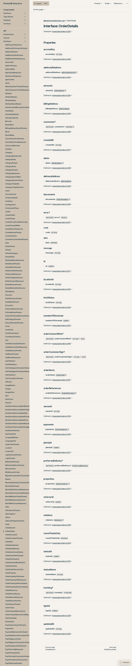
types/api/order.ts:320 (61, 31)
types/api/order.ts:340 (61, 398)
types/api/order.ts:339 (61, 95)
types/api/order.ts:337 (61, 489)
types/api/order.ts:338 (61, 168)
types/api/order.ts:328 (61, 616)
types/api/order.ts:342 (61, 77)
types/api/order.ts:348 (61, 132)
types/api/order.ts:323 (61, 507)
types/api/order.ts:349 (61, 344)
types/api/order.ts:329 (61, 307)
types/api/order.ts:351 (61, 222)
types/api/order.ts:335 (61, 434)
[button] (14, 10)
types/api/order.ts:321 (61, 271)
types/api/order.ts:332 (61, 634)
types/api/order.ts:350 (61, 362)
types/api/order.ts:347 (61, 470)
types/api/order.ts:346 (61, 59)
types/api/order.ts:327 (61, 452)
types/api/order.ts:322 (61, 597)
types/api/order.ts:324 (61, 543)
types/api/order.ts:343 (61, 113)
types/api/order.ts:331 (61, 150)
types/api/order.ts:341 (61, 380)
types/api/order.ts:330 (61, 289)
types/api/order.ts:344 (61, 186)
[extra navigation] (127, 3)
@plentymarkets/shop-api (54, 21)
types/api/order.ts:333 (61, 561)
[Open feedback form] (125, 662)
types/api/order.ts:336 (61, 525)
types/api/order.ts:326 (61, 579)
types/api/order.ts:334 (61, 416)
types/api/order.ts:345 (61, 204)
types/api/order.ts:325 (61, 325)
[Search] (41, 3)
